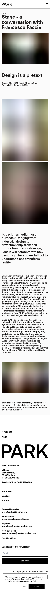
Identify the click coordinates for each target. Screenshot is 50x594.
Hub (4, 13)
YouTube (6, 500)
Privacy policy (9, 538)
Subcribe (25, 560)
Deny (25, 586)
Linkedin (6, 496)
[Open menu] (46, 4)
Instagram (7, 491)
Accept (36, 586)
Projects (7, 431)
